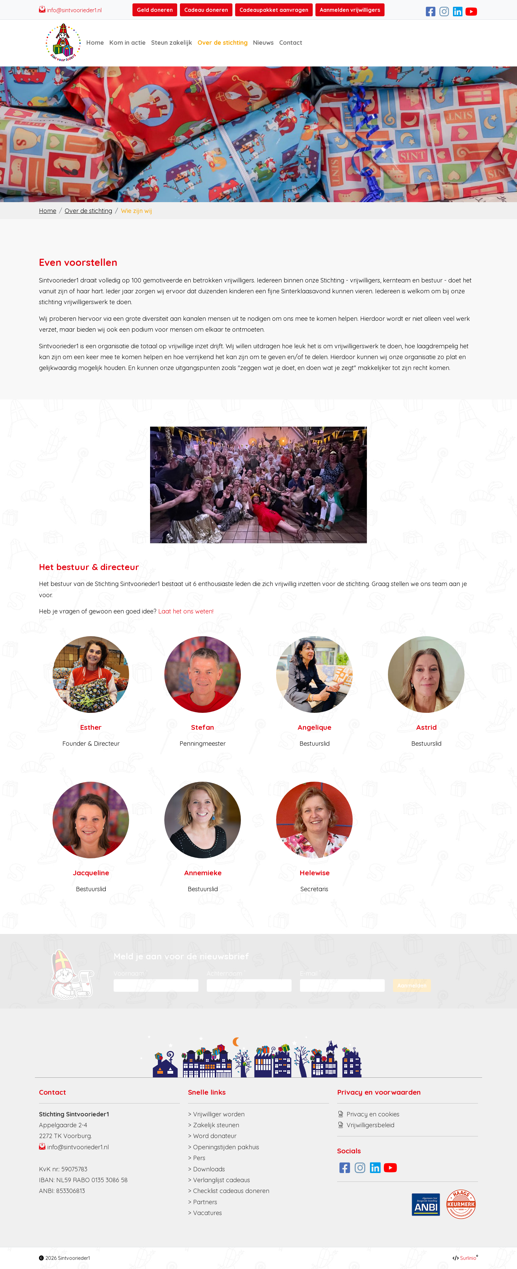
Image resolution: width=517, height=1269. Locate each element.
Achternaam (226, 973)
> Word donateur (212, 1136)
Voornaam (130, 973)
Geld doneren (155, 9)
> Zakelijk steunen (213, 1125)
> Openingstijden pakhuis (223, 1147)
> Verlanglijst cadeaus (219, 1180)
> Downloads (206, 1169)
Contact (290, 42)
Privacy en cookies (373, 1114)
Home (95, 42)
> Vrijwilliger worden (216, 1114)
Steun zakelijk (171, 42)
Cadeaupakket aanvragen (274, 9)
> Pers (196, 1158)
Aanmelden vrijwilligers (350, 9)
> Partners (202, 1202)
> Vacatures (205, 1213)
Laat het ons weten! (185, 611)
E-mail (310, 973)
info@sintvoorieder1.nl (74, 10)
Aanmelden (412, 985)
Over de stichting (223, 42)
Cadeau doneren (206, 9)
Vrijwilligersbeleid (370, 1125)
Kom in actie (127, 42)
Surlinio (468, 1258)
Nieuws (263, 42)
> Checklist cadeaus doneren (228, 1191)
